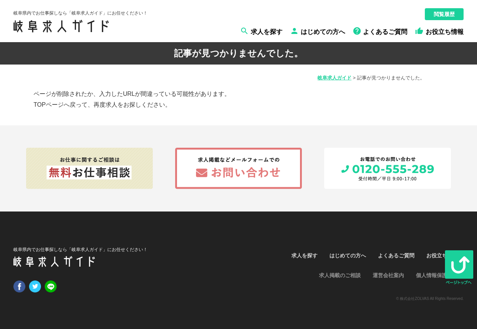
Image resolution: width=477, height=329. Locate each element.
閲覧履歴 (444, 14)
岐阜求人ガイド (334, 78)
